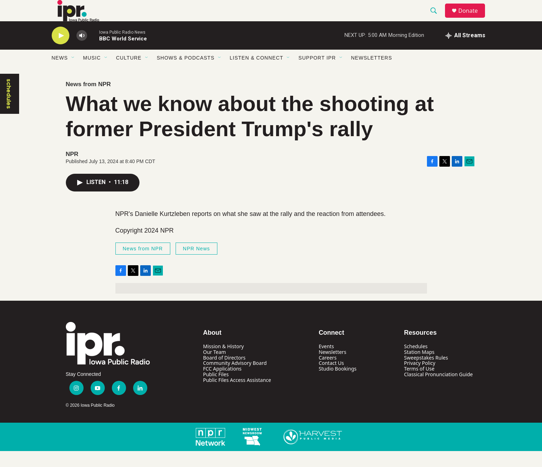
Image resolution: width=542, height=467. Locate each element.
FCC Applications (222, 384)
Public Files (216, 390)
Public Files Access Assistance (237, 396)
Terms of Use (419, 384)
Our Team (214, 368)
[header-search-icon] (437, 19)
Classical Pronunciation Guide (438, 390)
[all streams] (465, 51)
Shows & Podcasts (186, 74)
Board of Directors (224, 373)
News (60, 74)
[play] (60, 52)
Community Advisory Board (235, 379)
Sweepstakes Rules (426, 373)
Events (326, 362)
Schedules (415, 362)
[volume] (82, 52)
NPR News (196, 264)
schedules (9, 110)
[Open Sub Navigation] (73, 74)
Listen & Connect (256, 74)
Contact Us (331, 379)
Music (92, 74)
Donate (473, 18)
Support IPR (317, 74)
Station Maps (419, 368)
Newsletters (371, 74)
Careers (327, 373)
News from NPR (88, 100)
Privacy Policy (419, 379)
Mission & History (223, 362)
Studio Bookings (337, 384)
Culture (129, 74)
